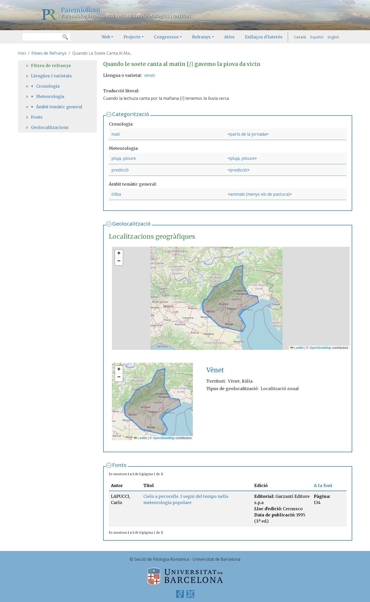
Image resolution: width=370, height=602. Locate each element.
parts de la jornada (248, 134)
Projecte (132, 36)
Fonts (119, 464)
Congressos (166, 36)
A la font (323, 485)
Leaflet (296, 348)
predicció (120, 170)
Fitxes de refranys (51, 65)
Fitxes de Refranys (49, 53)
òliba (116, 194)
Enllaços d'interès (264, 36)
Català (300, 37)
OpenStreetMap (320, 348)
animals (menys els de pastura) (260, 194)
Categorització (130, 114)
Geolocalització (131, 223)
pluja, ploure (123, 158)
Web (106, 36)
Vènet (215, 370)
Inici (22, 53)
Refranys (201, 36)
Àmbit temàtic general (59, 106)
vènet (149, 75)
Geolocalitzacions (50, 127)
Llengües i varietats (51, 75)
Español (316, 37)
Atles (229, 36)
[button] (119, 254)
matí (115, 134)
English (333, 37)
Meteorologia (50, 96)
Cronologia (48, 86)
